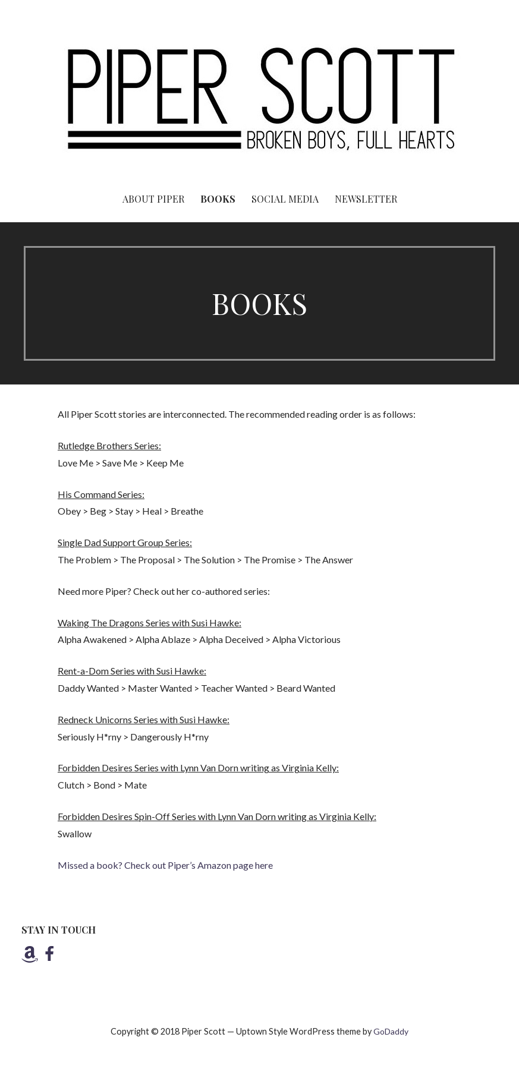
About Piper (153, 199)
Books (217, 199)
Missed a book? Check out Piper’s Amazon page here (165, 865)
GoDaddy (390, 1031)
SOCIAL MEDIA (285, 199)
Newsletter (366, 199)
